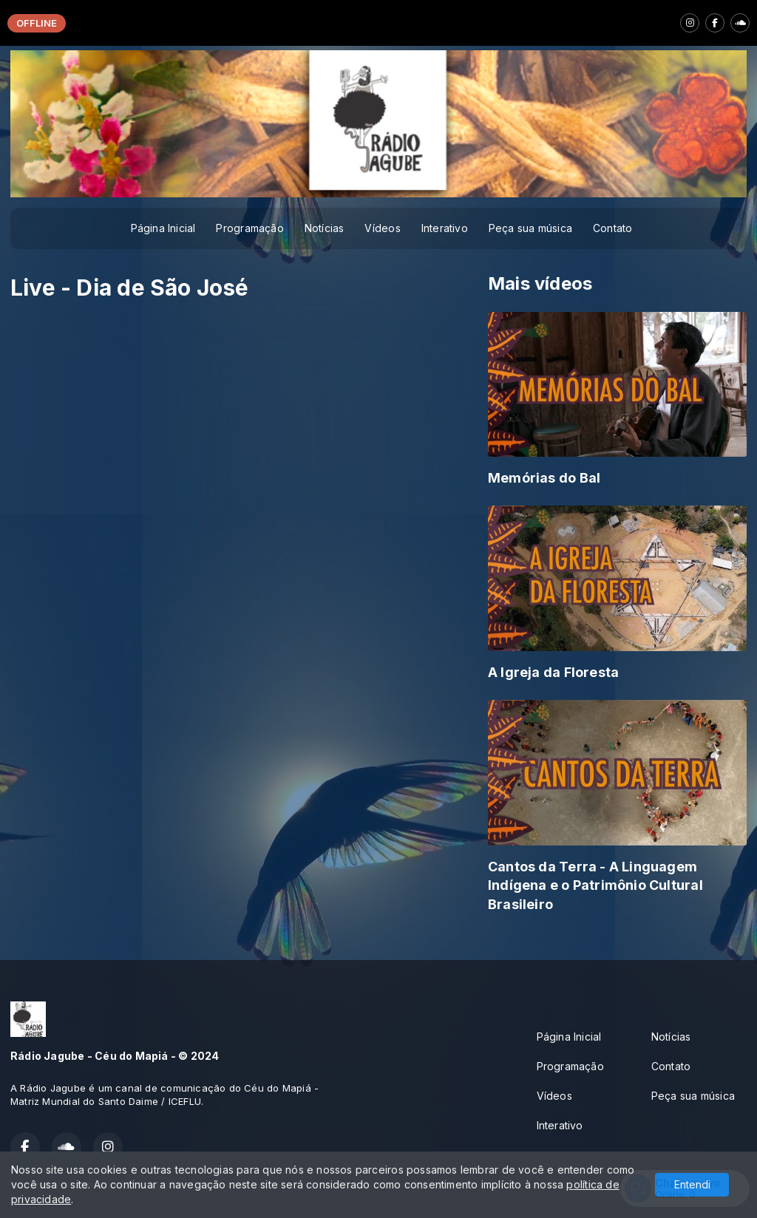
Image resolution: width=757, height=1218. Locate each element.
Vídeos (382, 228)
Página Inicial (163, 228)
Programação (249, 228)
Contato (612, 228)
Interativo (444, 228)
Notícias (324, 228)
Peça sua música (530, 228)
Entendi (692, 1184)
